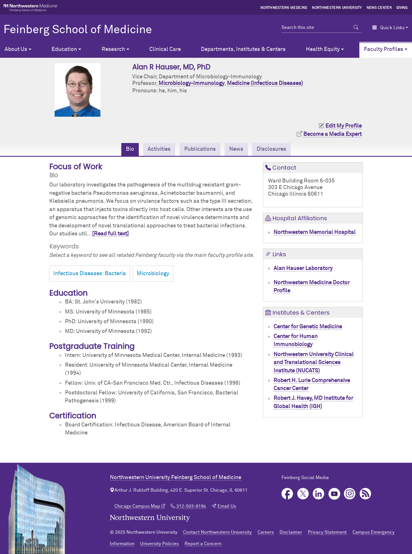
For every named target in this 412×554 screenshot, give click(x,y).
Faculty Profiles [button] (383, 49)
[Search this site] (316, 27)
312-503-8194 (191, 506)
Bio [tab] (130, 149)
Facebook (287, 494)
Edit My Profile (343, 126)
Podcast (365, 494)
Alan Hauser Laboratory (303, 268)
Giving (402, 8)
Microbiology (153, 273)
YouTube (334, 494)
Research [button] (113, 49)
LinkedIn (318, 494)
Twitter (303, 494)
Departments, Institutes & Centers (243, 49)
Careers (266, 532)
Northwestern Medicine (284, 8)
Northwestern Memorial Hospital (315, 232)
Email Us (226, 506)
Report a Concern (203, 543)
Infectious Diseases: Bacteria (89, 273)
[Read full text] (110, 234)
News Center (379, 8)
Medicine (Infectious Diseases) (265, 83)
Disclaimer (291, 532)
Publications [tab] (200, 149)
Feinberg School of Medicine (77, 30)
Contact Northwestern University (217, 532)
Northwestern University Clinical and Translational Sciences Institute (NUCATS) (314, 363)
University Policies (159, 543)
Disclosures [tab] (271, 149)
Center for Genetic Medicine (308, 326)
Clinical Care (165, 49)
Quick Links (388, 27)
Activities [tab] (159, 149)
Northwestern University (337, 8)
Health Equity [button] (323, 49)
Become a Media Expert (332, 134)
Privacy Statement (327, 532)
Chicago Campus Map (137, 506)
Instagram (350, 494)
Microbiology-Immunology (191, 83)
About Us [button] (16, 49)
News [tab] (236, 149)
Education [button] (64, 49)
